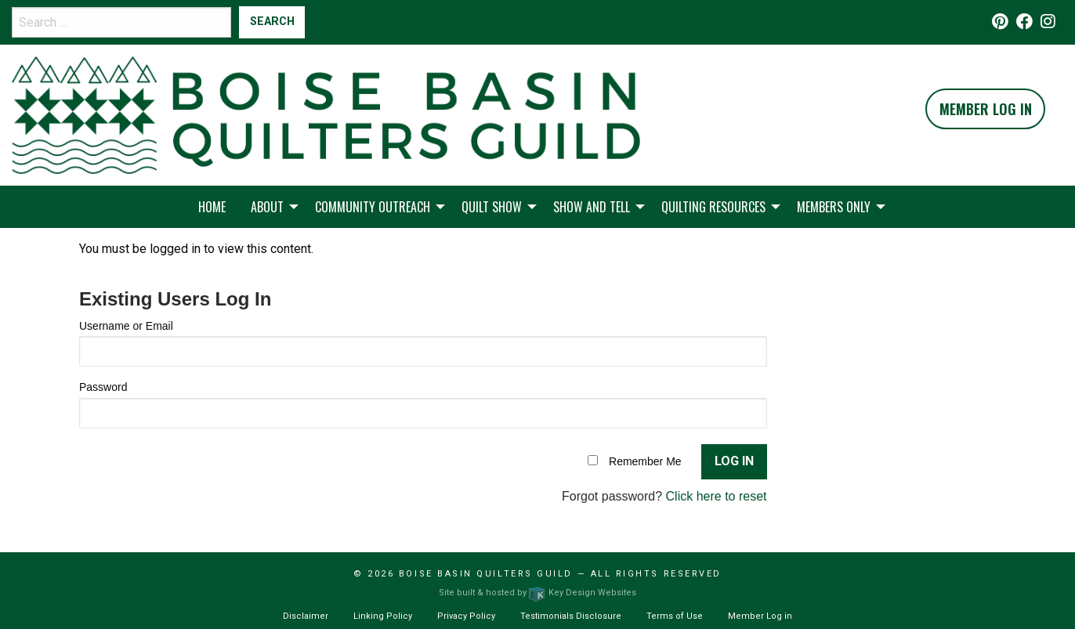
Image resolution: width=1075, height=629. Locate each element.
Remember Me (645, 461)
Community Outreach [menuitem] (372, 206)
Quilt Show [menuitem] (491, 206)
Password (103, 387)
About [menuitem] (267, 206)
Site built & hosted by (537, 592)
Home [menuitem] (212, 206)
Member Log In (985, 109)
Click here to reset (716, 496)
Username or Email (126, 326)
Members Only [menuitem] (833, 206)
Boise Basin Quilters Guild (486, 574)
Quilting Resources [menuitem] (713, 206)
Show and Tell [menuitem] (591, 206)
